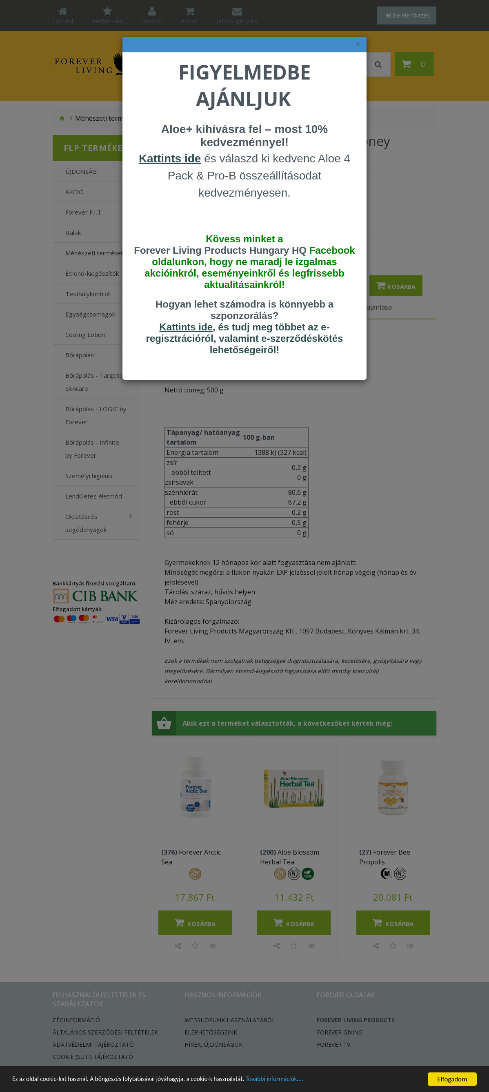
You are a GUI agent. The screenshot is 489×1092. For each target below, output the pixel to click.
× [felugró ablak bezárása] (358, 44)
